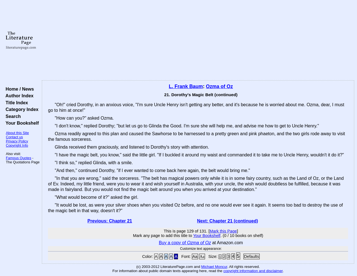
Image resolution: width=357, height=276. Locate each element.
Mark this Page (223, 231)
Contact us (14, 137)
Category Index (20, 109)
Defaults (251, 256)
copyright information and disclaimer (253, 271)
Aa (194, 256)
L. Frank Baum (186, 86)
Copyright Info (17, 145)
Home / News (18, 88)
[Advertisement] (198, 40)
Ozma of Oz (219, 86)
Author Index (18, 95)
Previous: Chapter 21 (109, 221)
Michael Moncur (214, 267)
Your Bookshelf (21, 122)
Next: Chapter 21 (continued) (227, 221)
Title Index (15, 102)
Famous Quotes (18, 158)
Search (12, 116)
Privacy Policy (17, 141)
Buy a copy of (185, 242)
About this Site (17, 133)
